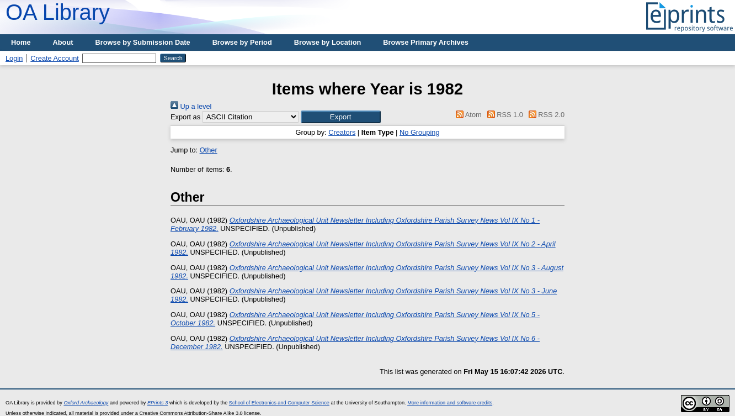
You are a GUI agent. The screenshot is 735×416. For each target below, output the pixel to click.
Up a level (191, 106)
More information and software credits (449, 403)
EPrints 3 (157, 403)
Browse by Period (242, 42)
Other (208, 150)
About (63, 42)
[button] (341, 116)
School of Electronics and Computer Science (279, 403)
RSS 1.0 (503, 114)
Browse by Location (327, 42)
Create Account (54, 58)
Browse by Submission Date (142, 42)
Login (14, 58)
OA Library (58, 12)
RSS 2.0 (544, 114)
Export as (185, 117)
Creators (341, 132)
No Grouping (420, 132)
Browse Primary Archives (425, 42)
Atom (467, 114)
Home (21, 42)
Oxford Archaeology (85, 403)
